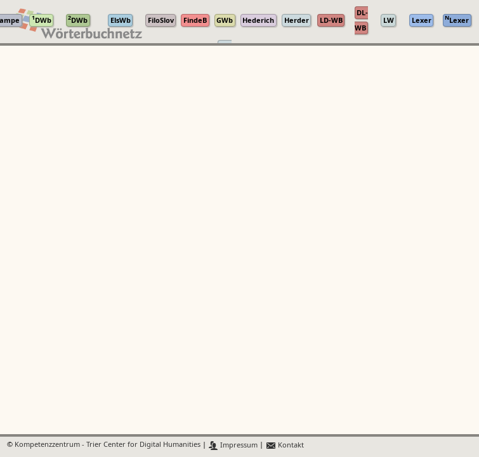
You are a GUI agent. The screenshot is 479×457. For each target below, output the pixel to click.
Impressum (233, 445)
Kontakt (284, 445)
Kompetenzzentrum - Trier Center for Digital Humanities (107, 445)
